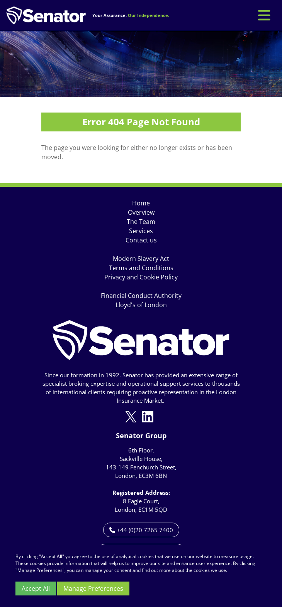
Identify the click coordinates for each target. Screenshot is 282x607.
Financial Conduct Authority (141, 295)
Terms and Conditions (141, 268)
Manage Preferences (93, 588)
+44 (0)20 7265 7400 (141, 530)
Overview (141, 212)
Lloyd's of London (141, 305)
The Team (141, 221)
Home (141, 203)
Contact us (141, 240)
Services (141, 231)
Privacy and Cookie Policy (141, 277)
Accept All (36, 588)
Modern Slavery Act (141, 258)
